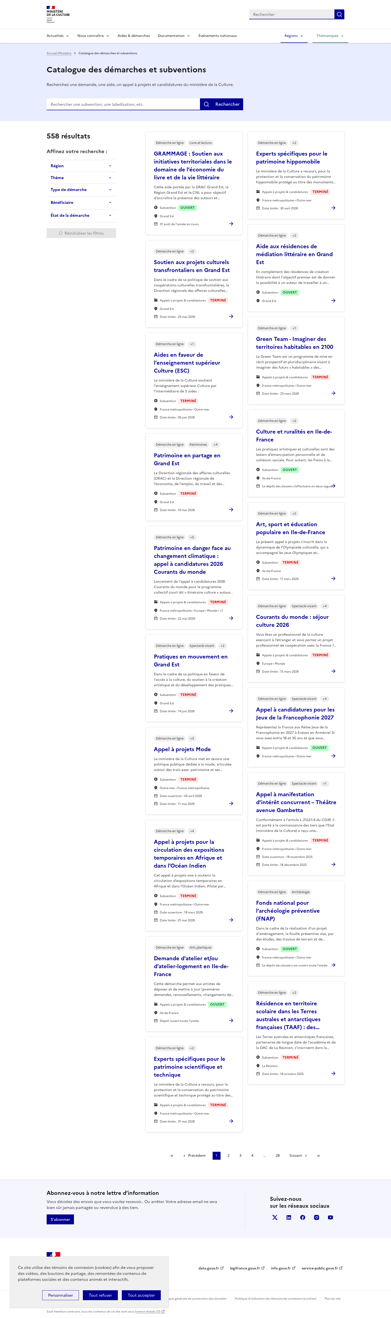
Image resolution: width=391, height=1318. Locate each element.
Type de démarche (69, 189)
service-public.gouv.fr (320, 1268)
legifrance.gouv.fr (245, 1268)
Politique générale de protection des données (194, 1298)
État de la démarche (70, 215)
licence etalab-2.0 (147, 1311)
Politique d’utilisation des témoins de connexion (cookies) (275, 1298)
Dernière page (318, 1156)
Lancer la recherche (339, 14)
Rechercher (227, 104)
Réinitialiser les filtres (84, 233)
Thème (57, 178)
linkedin (289, 1217)
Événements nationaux (217, 35)
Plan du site (333, 1298)
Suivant (296, 1155)
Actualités (55, 35)
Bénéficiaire (62, 202)
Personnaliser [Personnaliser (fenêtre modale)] (60, 1295)
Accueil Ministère (59, 53)
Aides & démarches (134, 35)
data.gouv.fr (208, 1268)
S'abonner (60, 1219)
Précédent (197, 1155)
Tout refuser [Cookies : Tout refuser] (100, 1295)
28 (278, 1155)
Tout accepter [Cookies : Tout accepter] (141, 1295)
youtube (330, 1217)
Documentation (171, 35)
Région (57, 166)
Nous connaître (90, 35)
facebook (303, 1217)
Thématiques (327, 35)
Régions (291, 35)
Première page (172, 1156)
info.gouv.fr (281, 1268)
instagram (317, 1217)
